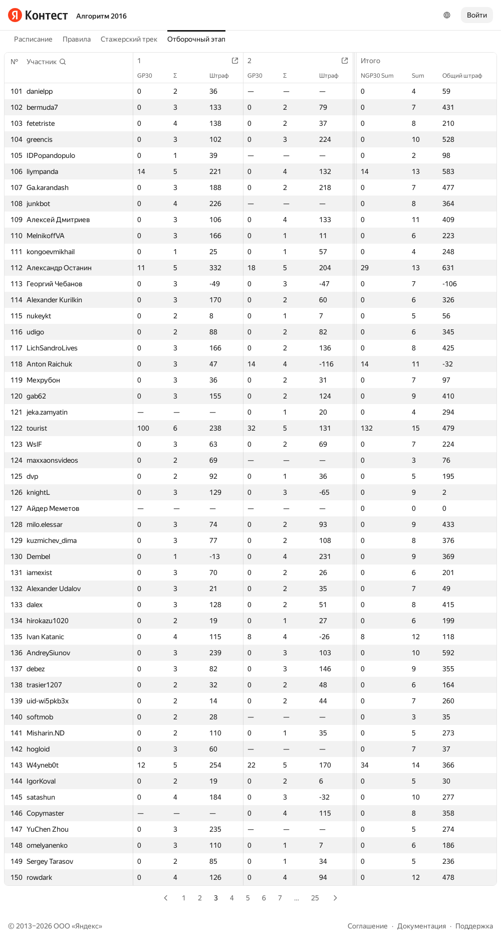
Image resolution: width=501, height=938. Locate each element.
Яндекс (87, 926)
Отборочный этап (196, 39)
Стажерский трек (129, 39)
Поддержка (474, 926)
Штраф (224, 76)
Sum (423, 76)
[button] (47, 62)
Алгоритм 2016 (101, 16)
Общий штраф (467, 76)
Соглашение (368, 926)
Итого (375, 61)
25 (315, 898)
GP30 (149, 76)
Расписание (33, 39)
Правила (77, 39)
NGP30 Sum (382, 76)
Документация (421, 926)
